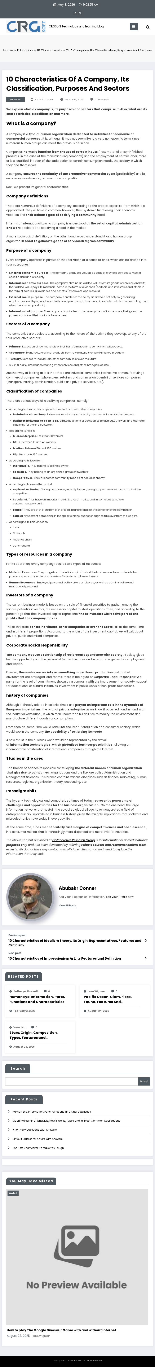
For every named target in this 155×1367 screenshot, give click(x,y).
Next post (14, 953)
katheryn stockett (25, 991)
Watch (13, 1193)
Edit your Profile (116, 896)
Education (15, 99)
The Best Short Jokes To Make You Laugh (38, 1148)
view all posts (67, 905)
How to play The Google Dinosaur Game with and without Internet (62, 1330)
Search (17, 1068)
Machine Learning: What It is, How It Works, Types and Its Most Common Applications (66, 1120)
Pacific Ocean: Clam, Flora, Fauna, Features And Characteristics (108, 999)
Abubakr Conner (44, 99)
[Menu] (134, 26)
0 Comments (102, 99)
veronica (19, 1027)
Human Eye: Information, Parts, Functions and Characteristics (37, 999)
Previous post (17, 935)
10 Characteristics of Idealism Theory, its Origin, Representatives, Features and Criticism (74, 942)
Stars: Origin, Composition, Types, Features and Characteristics (33, 1035)
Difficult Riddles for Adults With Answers (38, 1139)
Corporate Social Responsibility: (116, 677)
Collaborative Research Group (73, 840)
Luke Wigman (97, 991)
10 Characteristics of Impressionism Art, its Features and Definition (64, 958)
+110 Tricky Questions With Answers (35, 1129)
